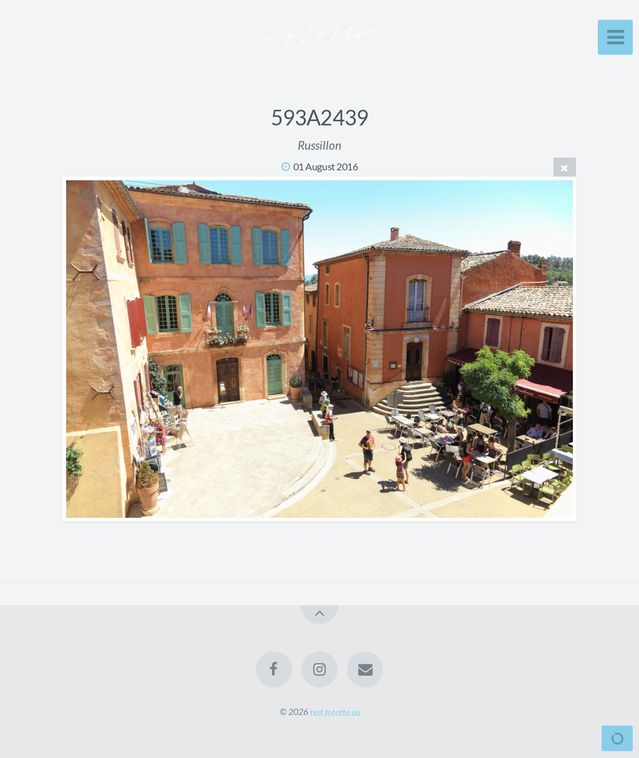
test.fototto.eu (335, 711)
